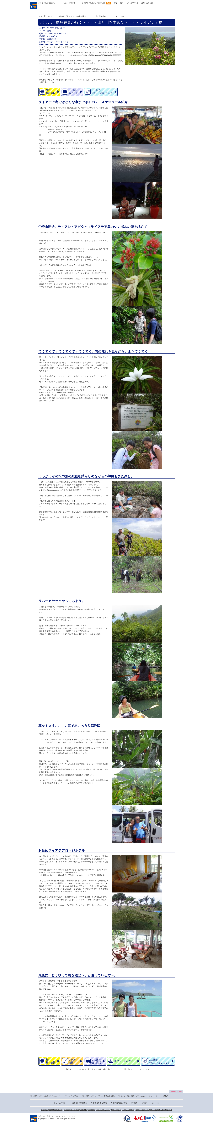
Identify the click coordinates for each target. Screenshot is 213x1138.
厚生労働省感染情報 (119, 1103)
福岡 (121, 3)
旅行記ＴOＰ (46, 16)
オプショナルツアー (125, 1061)
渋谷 (115, 3)
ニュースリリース (103, 1110)
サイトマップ (116, 1110)
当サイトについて (142, 1110)
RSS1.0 (134, 1103)
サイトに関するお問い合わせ (161, 1110)
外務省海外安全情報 (99, 1103)
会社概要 (44, 1110)
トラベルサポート (61, 1103)
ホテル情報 (72, 1061)
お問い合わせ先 (147, 3)
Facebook (154, 1103)
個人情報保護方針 (55, 1110)
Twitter (143, 1103)
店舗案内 (83, 1110)
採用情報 (91, 1110)
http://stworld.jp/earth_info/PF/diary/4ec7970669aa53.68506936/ (95, 55)
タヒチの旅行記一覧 (60, 16)
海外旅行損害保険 (79, 1103)
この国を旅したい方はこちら (102, 92)
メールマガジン (133, 3)
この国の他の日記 (73, 92)
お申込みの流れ (128, 1110)
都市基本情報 (50, 92)
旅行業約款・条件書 (71, 1110)
